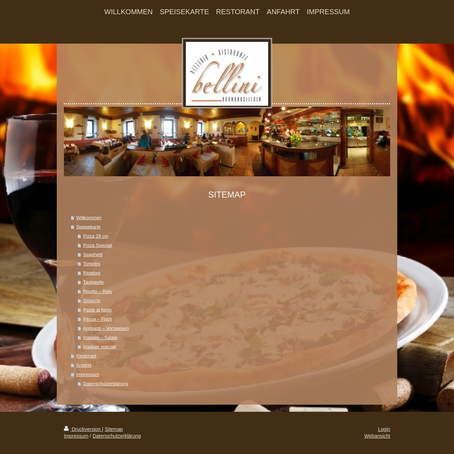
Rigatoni (91, 273)
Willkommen (88, 217)
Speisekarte (88, 226)
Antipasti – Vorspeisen (106, 328)
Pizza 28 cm (96, 236)
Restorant (86, 356)
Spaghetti (93, 254)
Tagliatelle (93, 282)
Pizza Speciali (97, 245)
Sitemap (114, 429)
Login (384, 429)
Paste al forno (97, 309)
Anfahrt (83, 365)
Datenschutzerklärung (105, 383)
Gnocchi (91, 300)
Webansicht (377, 436)
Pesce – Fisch (97, 319)
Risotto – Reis (97, 291)
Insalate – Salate (100, 337)
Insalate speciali (99, 346)
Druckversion (83, 429)
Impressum (87, 374)
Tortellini (91, 263)
